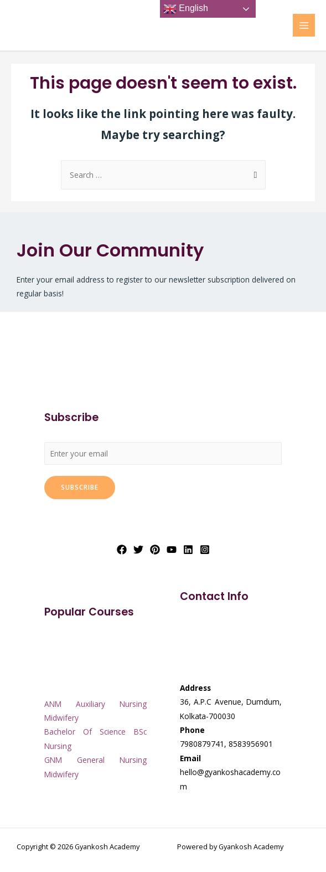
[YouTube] (172, 550)
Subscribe (80, 487)
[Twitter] (138, 550)
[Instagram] (205, 550)
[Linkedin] (188, 550)
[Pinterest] (155, 550)
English (185, 9)
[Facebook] (122, 550)
